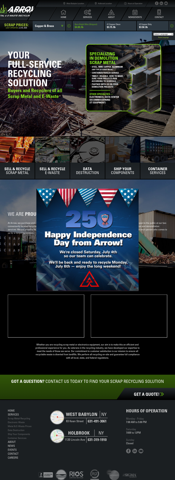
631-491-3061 (97, 421)
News (11, 445)
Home (11, 410)
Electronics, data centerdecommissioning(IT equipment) (104, 98)
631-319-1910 (97, 439)
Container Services (17, 438)
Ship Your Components (19, 434)
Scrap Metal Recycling (19, 418)
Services (13, 414)
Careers (13, 457)
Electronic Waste (16, 422)
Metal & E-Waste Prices (19, 426)
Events (12, 449)
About (12, 442)
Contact (13, 453)
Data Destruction (16, 430)
